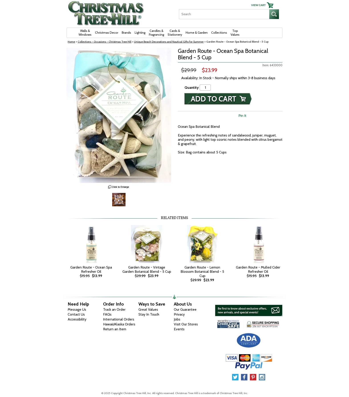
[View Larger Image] (119, 115)
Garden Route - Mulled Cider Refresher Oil (258, 269)
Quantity (192, 87)
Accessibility (77, 319)
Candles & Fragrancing (156, 33)
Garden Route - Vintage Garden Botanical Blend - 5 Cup (146, 269)
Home (71, 41)
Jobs (177, 319)
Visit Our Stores (186, 324)
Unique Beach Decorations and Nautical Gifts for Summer (169, 41)
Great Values (148, 309)
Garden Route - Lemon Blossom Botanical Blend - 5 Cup (202, 271)
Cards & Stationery (175, 33)
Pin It (242, 116)
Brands (126, 33)
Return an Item (114, 329)
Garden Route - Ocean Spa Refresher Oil (91, 269)
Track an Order (114, 309)
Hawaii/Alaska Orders (119, 324)
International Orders (118, 319)
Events (179, 329)
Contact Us (76, 314)
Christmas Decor (106, 33)
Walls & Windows (85, 33)
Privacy (179, 314)
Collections (219, 33)
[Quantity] (205, 88)
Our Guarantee (185, 309)
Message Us (77, 309)
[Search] (224, 14)
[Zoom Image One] (119, 199)
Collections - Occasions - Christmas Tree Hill (104, 41)
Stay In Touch (148, 314)
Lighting (140, 33)
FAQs (107, 314)
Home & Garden (197, 33)
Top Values (235, 33)
